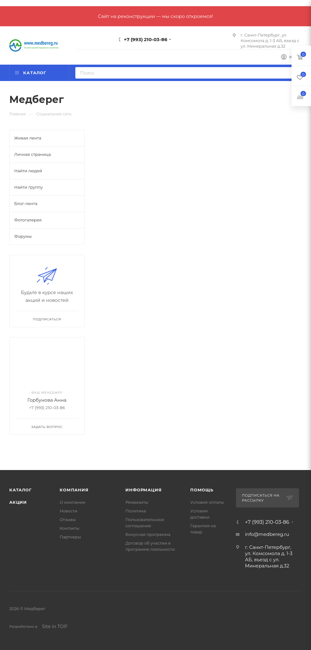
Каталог (20, 489)
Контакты (69, 528)
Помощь (201, 489)
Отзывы (68, 519)
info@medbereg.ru (267, 534)
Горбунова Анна (46, 400)
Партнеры (70, 536)
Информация (143, 489)
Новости (68, 510)
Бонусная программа (147, 534)
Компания (74, 489)
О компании (72, 502)
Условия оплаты (207, 502)
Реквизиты (136, 502)
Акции (18, 502)
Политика (135, 510)
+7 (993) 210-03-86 (145, 39)
